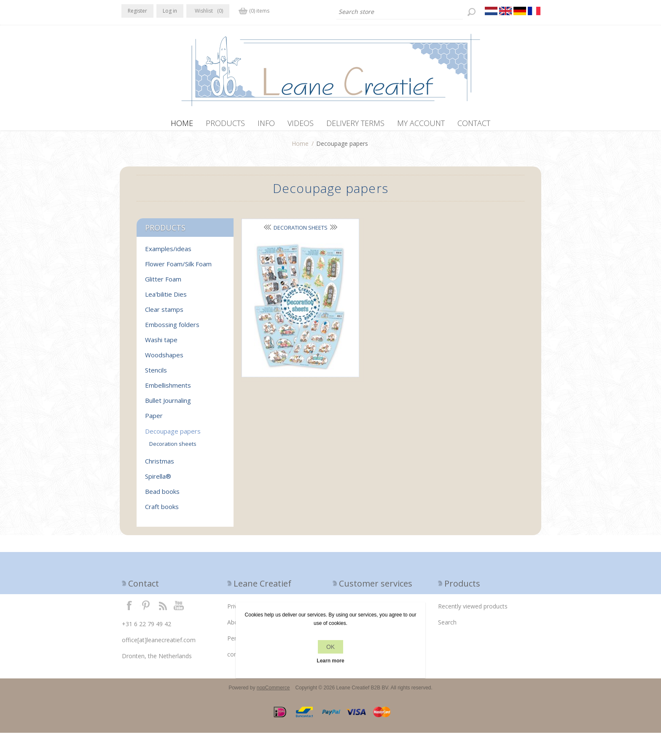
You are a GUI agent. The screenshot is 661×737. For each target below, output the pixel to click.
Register (137, 10)
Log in (170, 10)
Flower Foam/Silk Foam (178, 268)
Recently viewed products (473, 610)
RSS (163, 609)
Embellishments (168, 389)
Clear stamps (164, 313)
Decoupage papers (173, 435)
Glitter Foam (163, 283)
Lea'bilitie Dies (166, 298)
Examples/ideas (168, 253)
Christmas (159, 465)
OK (330, 646)
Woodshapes (164, 359)
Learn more (330, 661)
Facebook (129, 609)
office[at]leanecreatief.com (159, 644)
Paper (154, 419)
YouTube (179, 609)
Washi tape (161, 344)
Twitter (146, 609)
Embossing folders (172, 328)
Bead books (162, 495)
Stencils (156, 374)
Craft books (162, 511)
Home (300, 148)
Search (447, 626)
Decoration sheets (286, 232)
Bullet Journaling (168, 404)
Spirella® (158, 480)
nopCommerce (273, 692)
